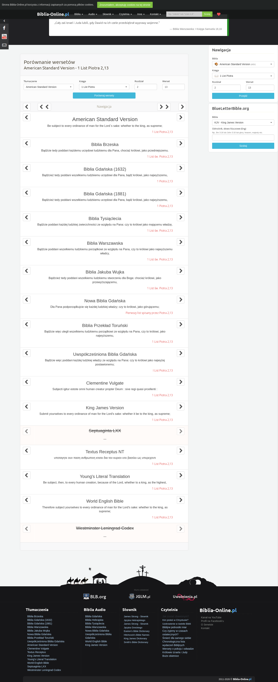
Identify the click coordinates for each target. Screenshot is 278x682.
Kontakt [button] (155, 14)
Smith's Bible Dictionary (136, 642)
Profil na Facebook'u (212, 621)
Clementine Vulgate (38, 648)
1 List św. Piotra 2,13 (160, 156)
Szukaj (207, 14)
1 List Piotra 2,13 (162, 132)
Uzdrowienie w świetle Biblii (176, 623)
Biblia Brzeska (35, 616)
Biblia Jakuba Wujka (38, 630)
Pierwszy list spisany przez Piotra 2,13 (149, 313)
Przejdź (243, 95)
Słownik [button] (108, 14)
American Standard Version (42, 645)
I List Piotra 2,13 (163, 370)
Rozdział (139, 81)
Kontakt (205, 628)
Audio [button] (92, 14)
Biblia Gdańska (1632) (39, 620)
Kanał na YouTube (211, 617)
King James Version (38, 655)
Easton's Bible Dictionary (136, 631)
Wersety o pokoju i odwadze (178, 648)
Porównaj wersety (104, 95)
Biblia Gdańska (93, 616)
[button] (49, 87)
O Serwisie (207, 624)
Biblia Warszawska (37, 627)
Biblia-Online (53, 14)
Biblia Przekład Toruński (40, 637)
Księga (82, 81)
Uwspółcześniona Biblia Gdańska (45, 641)
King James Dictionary (135, 638)
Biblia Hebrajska (94, 620)
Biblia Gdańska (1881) (39, 623)
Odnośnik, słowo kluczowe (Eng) (229, 128)
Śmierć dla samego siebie (176, 638)
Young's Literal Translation (41, 659)
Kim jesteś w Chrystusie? (175, 620)
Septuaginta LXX (36, 666)
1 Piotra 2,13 (165, 181)
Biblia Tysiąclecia (94, 623)
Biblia (78, 14)
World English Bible (38, 662)
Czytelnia (125, 14)
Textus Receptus (36, 652)
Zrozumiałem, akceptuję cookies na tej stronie (125, 4)
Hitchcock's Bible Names (136, 635)
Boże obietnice (170, 655)
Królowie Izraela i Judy (174, 652)
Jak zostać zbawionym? (175, 616)
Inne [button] (141, 14)
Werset (166, 81)
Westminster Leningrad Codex (44, 670)
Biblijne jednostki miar (174, 627)
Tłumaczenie (30, 81)
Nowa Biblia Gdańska (39, 634)
